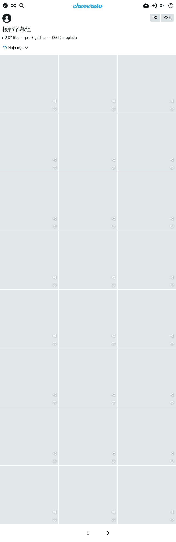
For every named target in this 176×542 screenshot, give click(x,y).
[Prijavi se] (154, 5)
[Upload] (146, 5)
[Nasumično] (13, 5)
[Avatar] (6, 18)
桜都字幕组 (16, 29)
